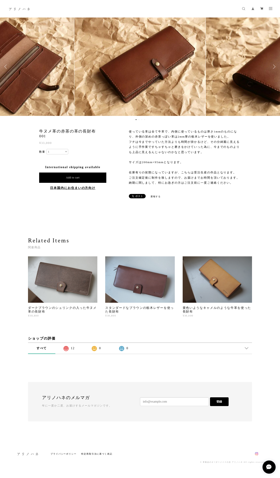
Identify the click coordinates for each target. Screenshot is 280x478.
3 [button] (141, 119)
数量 (42, 151)
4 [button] (144, 119)
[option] (140, 66)
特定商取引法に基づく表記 (96, 454)
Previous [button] (6, 67)
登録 (219, 401)
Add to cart (73, 177)
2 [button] (138, 119)
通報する (155, 196)
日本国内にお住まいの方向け (72, 188)
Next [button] (273, 67)
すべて (42, 348)
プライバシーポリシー (64, 454)
